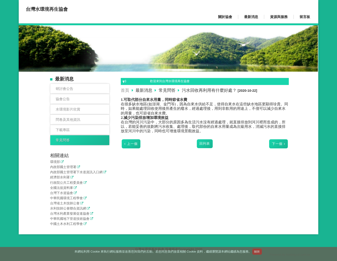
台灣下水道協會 (61, 193)
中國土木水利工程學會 (66, 224)
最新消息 (145, 90)
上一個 (132, 144)
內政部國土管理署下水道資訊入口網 (76, 172)
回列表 (204, 143)
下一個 (277, 144)
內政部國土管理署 (63, 167)
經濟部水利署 (60, 177)
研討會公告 (64, 89)
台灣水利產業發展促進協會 (69, 213)
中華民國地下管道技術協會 (69, 219)
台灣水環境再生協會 (47, 9)
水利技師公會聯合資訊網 (68, 208)
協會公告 (63, 99)
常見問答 (63, 140)
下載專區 (63, 130)
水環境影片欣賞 (68, 109)
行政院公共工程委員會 (66, 182)
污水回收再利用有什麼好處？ (209, 90)
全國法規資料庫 (61, 188)
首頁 (125, 90)
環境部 (55, 162)
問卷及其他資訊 (68, 119)
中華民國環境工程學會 (66, 198)
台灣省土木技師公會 (65, 203)
